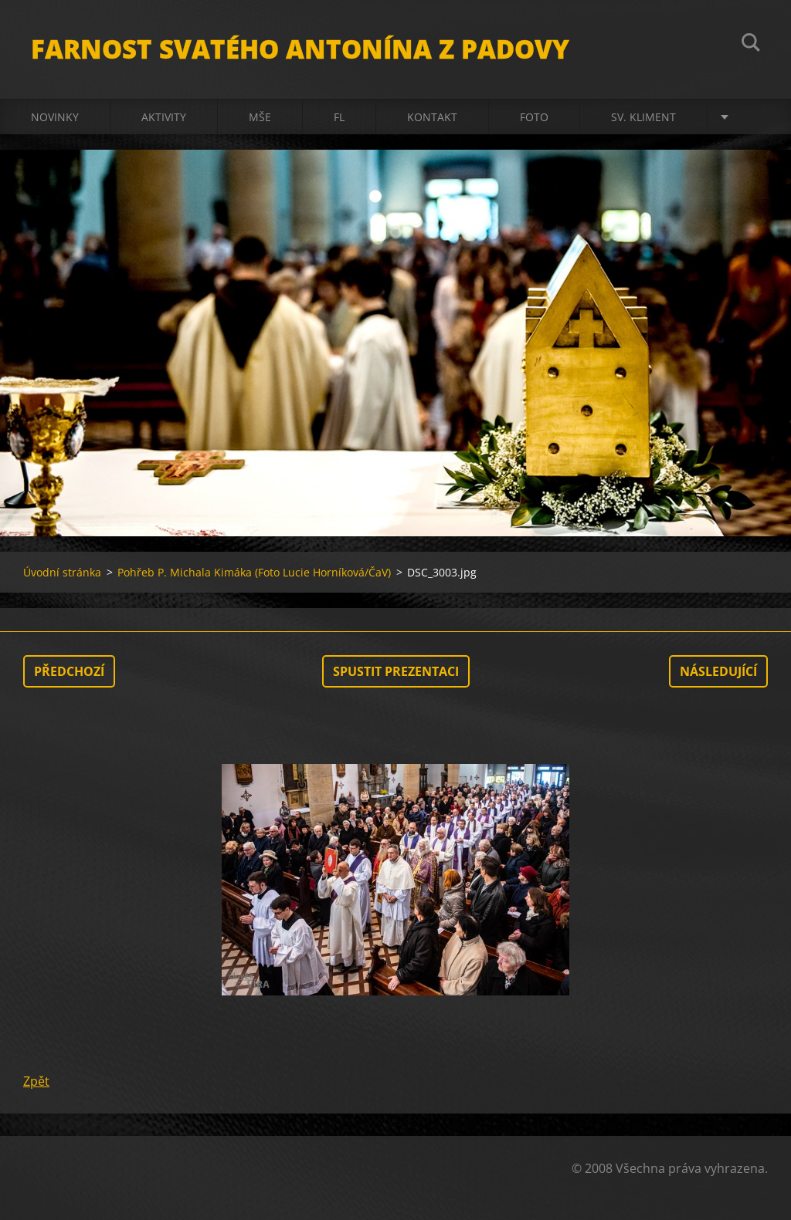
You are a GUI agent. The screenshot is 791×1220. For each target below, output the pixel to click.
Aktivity (163, 117)
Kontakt (432, 117)
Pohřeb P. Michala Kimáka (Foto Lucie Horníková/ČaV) (254, 572)
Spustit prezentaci (396, 671)
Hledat (751, 45)
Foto (534, 117)
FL (339, 117)
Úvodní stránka (62, 572)
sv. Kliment (643, 117)
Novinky (55, 117)
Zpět (36, 1081)
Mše (260, 117)
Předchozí (69, 671)
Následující (718, 671)
